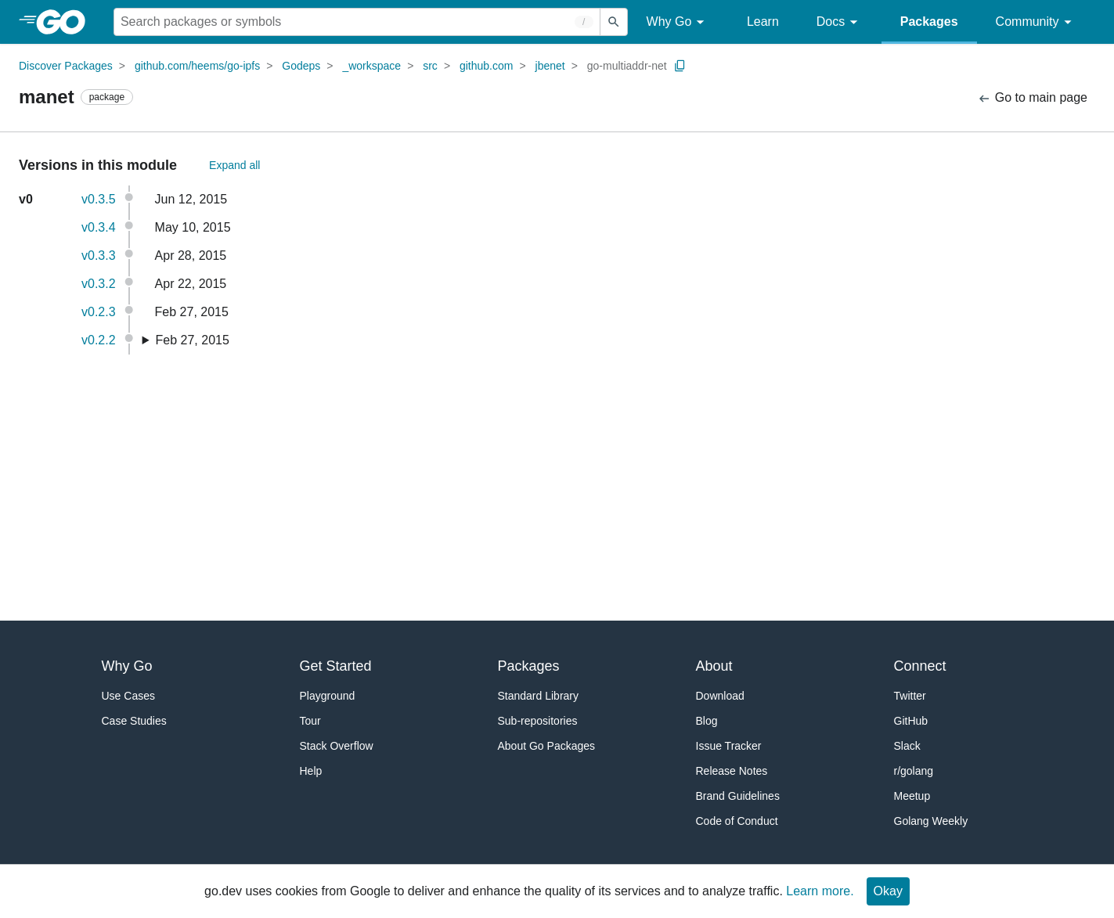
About (714, 666)
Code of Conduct (737, 821)
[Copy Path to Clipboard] (680, 66)
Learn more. (819, 891)
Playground (327, 695)
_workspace (371, 65)
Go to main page (1032, 98)
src (430, 65)
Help (311, 771)
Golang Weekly (931, 821)
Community (1036, 22)
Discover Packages (66, 65)
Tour (310, 721)
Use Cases (128, 695)
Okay (888, 891)
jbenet (550, 65)
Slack (907, 746)
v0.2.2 (98, 340)
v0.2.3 (98, 312)
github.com (486, 65)
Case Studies (134, 721)
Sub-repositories (538, 721)
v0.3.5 (98, 199)
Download (720, 695)
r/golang (914, 771)
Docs (840, 22)
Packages (929, 21)
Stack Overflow (336, 746)
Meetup (912, 796)
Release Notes (732, 771)
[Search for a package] (357, 22)
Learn (763, 21)
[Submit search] (614, 22)
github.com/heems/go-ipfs (197, 65)
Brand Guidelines (738, 796)
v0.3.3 (98, 255)
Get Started (336, 666)
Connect (920, 666)
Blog (707, 721)
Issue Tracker (729, 746)
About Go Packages (547, 746)
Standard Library (538, 695)
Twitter (910, 695)
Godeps (301, 65)
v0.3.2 (98, 283)
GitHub (911, 721)
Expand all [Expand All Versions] (234, 165)
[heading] (66, 21)
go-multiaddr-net (627, 65)
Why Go (678, 22)
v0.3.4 (98, 227)
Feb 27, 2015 (192, 340)
